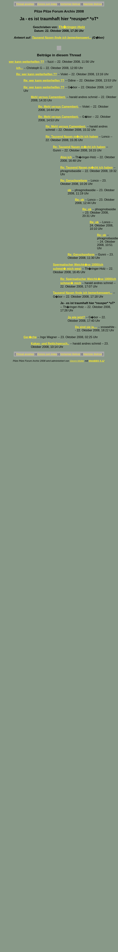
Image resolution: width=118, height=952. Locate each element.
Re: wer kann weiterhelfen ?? (36, 74)
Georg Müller (77, 360)
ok (69, 190)
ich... (19, 68)
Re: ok (79, 199)
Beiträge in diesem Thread (59, 55)
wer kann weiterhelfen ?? (26, 61)
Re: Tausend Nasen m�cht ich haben (72, 136)
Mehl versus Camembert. (48, 97)
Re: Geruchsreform (73, 180)
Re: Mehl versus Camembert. (58, 106)
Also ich (66, 157)
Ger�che (30, 337)
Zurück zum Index (47, 4)
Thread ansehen (25, 4)
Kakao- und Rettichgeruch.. (50, 343)
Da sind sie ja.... (86, 327)
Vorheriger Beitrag (70, 4)
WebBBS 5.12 (97, 360)
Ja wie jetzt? (76, 317)
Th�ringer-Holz (72, 27)
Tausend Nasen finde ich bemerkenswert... (61, 37)
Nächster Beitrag (92, 4)
